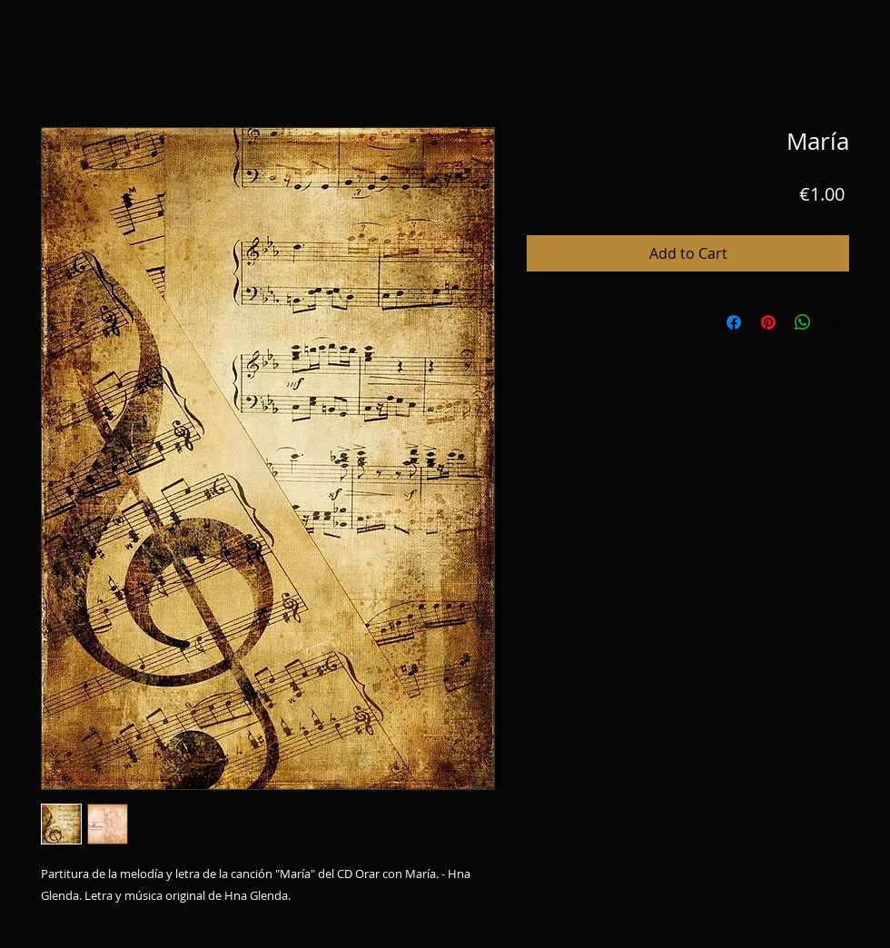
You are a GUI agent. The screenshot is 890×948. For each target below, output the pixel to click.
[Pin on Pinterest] (768, 322)
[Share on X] (837, 322)
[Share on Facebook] (734, 322)
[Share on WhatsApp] (803, 322)
